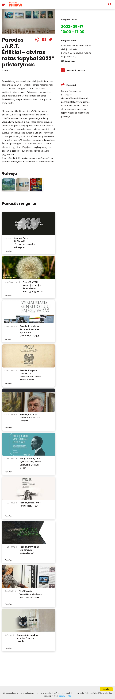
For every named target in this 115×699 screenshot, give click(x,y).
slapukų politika (65, 696)
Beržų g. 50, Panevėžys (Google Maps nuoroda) (76, 56)
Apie (61, 5)
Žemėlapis (70, 63)
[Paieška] (102, 5)
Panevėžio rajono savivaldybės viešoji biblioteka (76, 49)
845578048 (66, 96)
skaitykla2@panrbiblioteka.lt (75, 100)
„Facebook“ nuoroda (75, 72)
